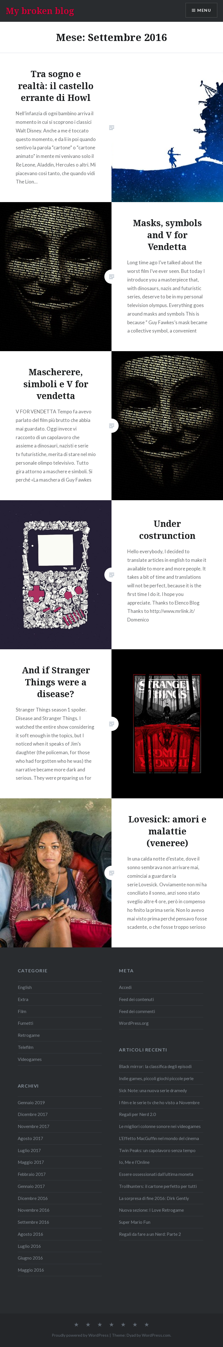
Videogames (30, 1059)
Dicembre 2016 (33, 1198)
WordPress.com (156, 1335)
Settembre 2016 (33, 1222)
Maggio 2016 (31, 1269)
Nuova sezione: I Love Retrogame (151, 1210)
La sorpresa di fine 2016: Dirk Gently (154, 1198)
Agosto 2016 (30, 1234)
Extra (23, 999)
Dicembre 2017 (33, 1114)
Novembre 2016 (33, 1210)
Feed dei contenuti (136, 999)
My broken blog (40, 11)
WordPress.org (134, 1023)
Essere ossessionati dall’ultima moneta (156, 1174)
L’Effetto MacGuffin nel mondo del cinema (159, 1138)
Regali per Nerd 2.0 (137, 1114)
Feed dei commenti (137, 1011)
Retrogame (29, 1035)
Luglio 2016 (29, 1246)
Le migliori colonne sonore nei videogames (160, 1126)
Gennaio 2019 (31, 1102)
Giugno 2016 (30, 1257)
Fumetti (25, 1023)
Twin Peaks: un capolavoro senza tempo (157, 1150)
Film (22, 1011)
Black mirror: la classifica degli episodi (155, 1066)
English (25, 987)
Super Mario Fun (134, 1222)
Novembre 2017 (33, 1126)
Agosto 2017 (30, 1138)
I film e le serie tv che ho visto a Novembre (159, 1102)
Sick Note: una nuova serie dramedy (153, 1090)
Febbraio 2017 (32, 1174)
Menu (204, 10)
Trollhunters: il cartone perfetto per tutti (158, 1186)
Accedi (125, 987)
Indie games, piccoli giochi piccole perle (156, 1078)
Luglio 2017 (29, 1150)
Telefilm (25, 1047)
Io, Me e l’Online (134, 1162)
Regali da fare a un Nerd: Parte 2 (150, 1234)
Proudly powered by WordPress (80, 1335)
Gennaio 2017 (31, 1186)
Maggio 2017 (31, 1162)
